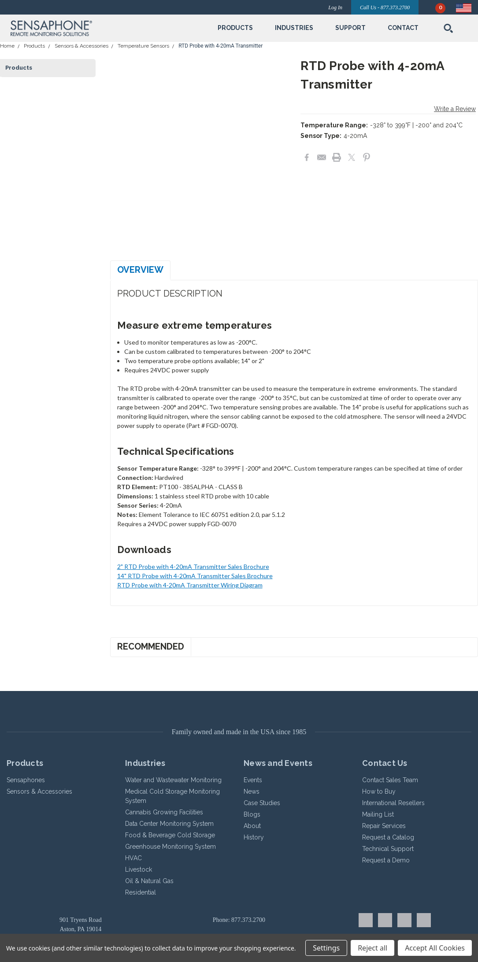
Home (7, 46)
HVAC (133, 858)
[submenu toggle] (235, 41)
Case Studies (262, 802)
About (252, 825)
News (251, 791)
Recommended (150, 646)
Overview (140, 269)
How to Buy (379, 791)
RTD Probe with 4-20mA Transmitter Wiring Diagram (190, 585)
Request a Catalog (388, 837)
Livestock (138, 869)
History (254, 837)
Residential (140, 892)
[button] (84, 28)
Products (34, 46)
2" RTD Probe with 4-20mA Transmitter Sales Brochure (193, 566)
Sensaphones (26, 780)
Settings (326, 948)
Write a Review (455, 108)
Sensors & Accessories (81, 46)
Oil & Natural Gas (149, 880)
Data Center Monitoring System (169, 823)
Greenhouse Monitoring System (170, 846)
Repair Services (384, 825)
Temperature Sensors (143, 46)
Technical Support (388, 848)
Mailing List (378, 814)
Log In (335, 7)
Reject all (372, 948)
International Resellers (393, 802)
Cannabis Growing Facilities (164, 812)
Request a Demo (386, 860)
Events (253, 780)
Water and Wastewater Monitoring (173, 780)
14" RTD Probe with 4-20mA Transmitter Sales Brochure (195, 575)
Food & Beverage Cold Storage (170, 835)
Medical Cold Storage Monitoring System (172, 796)
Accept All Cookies (435, 948)
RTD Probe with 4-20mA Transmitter (220, 46)
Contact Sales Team (390, 780)
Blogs (252, 814)
